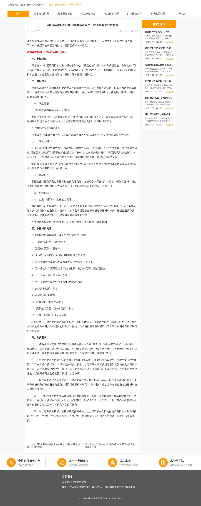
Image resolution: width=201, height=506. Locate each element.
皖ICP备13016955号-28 (113, 498)
